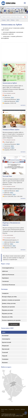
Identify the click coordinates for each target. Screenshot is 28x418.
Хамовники (5, 359)
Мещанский (5, 345)
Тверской (4, 355)
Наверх (25, 412)
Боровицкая (5, 278)
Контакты (17, 409)
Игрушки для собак (7, 317)
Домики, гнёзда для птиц (8, 303)
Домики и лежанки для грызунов (11, 300)
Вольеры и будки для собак (9, 296)
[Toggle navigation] (25, 2)
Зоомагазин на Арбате (10, 83)
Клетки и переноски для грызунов (11, 320)
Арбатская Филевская (8, 274)
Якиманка (5, 362)
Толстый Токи (7, 176)
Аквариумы (5, 293)
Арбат (3, 332)
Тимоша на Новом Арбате (11, 129)
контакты (23, 105)
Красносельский (6, 342)
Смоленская (5, 281)
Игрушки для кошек (7, 310)
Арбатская (5, 271)
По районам (11, 409)
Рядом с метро (4, 409)
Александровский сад (8, 267)
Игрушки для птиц (7, 313)
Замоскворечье (6, 339)
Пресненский (5, 349)
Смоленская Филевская (8, 284)
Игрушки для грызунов (8, 306)
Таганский (5, 352)
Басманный (5, 335)
